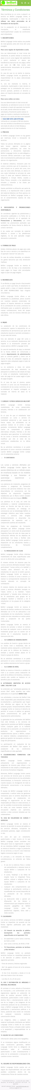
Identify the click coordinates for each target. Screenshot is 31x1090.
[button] (22, 3)
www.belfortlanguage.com (22, 1086)
